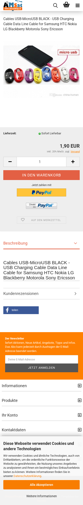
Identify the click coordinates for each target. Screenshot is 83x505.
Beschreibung (15, 243)
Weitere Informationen (41, 496)
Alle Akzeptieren (41, 485)
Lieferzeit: (9, 133)
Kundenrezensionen (21, 293)
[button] (21, 310)
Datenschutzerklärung (27, 476)
